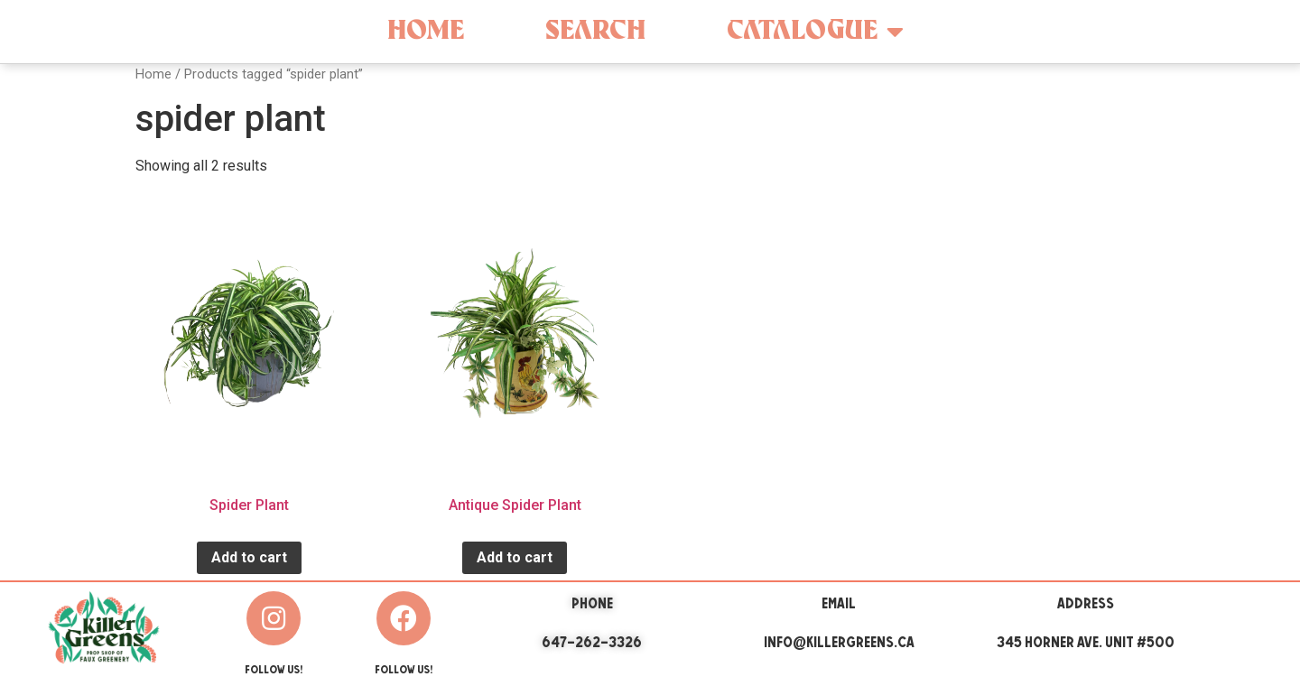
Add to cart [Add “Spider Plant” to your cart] (249, 557)
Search (595, 31)
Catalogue (815, 31)
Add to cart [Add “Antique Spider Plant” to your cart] (514, 557)
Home (425, 31)
